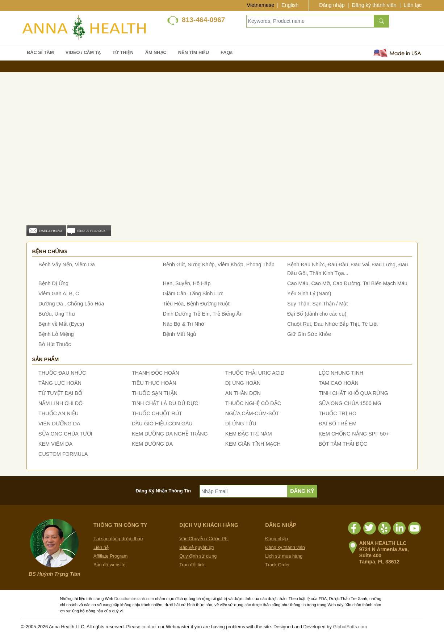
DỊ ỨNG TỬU (240, 423)
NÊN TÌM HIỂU (193, 52)
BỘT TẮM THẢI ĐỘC (343, 444)
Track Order (277, 564)
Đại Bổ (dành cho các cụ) (317, 314)
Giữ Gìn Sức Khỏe (309, 334)
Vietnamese (261, 5)
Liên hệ (101, 547)
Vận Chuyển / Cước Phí (204, 538)
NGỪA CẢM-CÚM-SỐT (252, 413)
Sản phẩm (45, 359)
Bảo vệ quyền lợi (196, 547)
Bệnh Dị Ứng (53, 283)
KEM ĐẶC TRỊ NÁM (248, 434)
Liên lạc (412, 5)
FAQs (227, 52)
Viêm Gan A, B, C (58, 293)
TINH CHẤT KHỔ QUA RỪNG (353, 393)
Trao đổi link (192, 564)
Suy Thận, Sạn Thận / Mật (317, 304)
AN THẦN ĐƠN (243, 393)
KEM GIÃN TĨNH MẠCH (253, 444)
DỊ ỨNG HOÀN (243, 383)
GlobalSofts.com (350, 626)
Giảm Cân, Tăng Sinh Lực (193, 293)
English (289, 5)
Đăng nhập (331, 5)
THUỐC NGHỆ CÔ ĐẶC (253, 403)
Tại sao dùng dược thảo (118, 538)
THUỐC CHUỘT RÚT (157, 413)
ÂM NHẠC (156, 52)
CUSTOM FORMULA (63, 454)
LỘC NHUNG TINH (341, 373)
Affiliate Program (110, 556)
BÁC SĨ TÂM (40, 52)
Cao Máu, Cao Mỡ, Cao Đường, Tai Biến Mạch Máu (347, 283)
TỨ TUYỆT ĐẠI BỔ (60, 393)
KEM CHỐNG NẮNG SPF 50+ (354, 434)
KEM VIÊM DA (55, 444)
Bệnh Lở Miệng (56, 334)
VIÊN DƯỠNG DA (59, 423)
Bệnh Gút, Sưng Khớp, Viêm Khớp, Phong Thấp (219, 264)
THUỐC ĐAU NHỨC (62, 373)
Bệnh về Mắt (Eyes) (61, 324)
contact (149, 626)
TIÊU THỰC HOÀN (154, 383)
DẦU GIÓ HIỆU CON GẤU (162, 423)
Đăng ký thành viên (374, 5)
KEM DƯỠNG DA (152, 444)
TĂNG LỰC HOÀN (59, 383)
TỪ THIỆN (122, 52)
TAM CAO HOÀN (339, 383)
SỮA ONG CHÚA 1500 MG (350, 403)
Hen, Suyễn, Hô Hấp (187, 283)
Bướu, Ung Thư (56, 314)
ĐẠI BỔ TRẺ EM (338, 423)
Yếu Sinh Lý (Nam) (309, 293)
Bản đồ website (109, 564)
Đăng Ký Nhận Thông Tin (163, 491)
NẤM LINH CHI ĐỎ (60, 403)
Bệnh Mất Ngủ (180, 334)
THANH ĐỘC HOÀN (155, 373)
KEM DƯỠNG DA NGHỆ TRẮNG (170, 434)
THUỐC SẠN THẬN (154, 393)
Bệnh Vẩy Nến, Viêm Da (66, 264)
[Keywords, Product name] (310, 21)
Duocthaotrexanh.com (134, 598)
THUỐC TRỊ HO (337, 413)
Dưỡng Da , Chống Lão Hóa (71, 304)
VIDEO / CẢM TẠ (83, 52)
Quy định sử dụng (198, 556)
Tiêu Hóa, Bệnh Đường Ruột (196, 304)
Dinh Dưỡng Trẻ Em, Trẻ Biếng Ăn (203, 314)
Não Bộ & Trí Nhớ (184, 324)
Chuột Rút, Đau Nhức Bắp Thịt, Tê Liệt (332, 324)
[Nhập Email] (244, 491)
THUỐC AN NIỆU (58, 413)
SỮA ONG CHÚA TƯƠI (65, 434)
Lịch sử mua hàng (283, 556)
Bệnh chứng (49, 251)
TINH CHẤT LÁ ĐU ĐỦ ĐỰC (165, 403)
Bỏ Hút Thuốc (54, 344)
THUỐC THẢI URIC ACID (255, 373)
